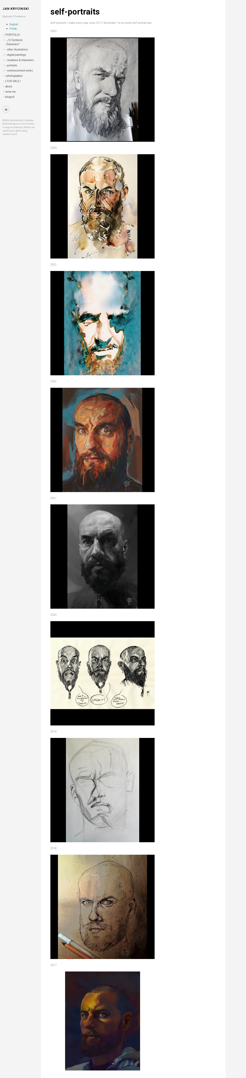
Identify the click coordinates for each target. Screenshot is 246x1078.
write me (10, 91)
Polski (13, 28)
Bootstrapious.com (15, 123)
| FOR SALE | (13, 81)
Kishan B (18, 127)
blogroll (9, 96)
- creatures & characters (19, 60)
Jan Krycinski (16, 8)
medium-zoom (10, 134)
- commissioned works (19, 70)
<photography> (14, 75)
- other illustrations (16, 49)
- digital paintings (15, 54)
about (8, 86)
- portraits (11, 65)
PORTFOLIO (12, 34)
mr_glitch (16, 130)
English (13, 24)
